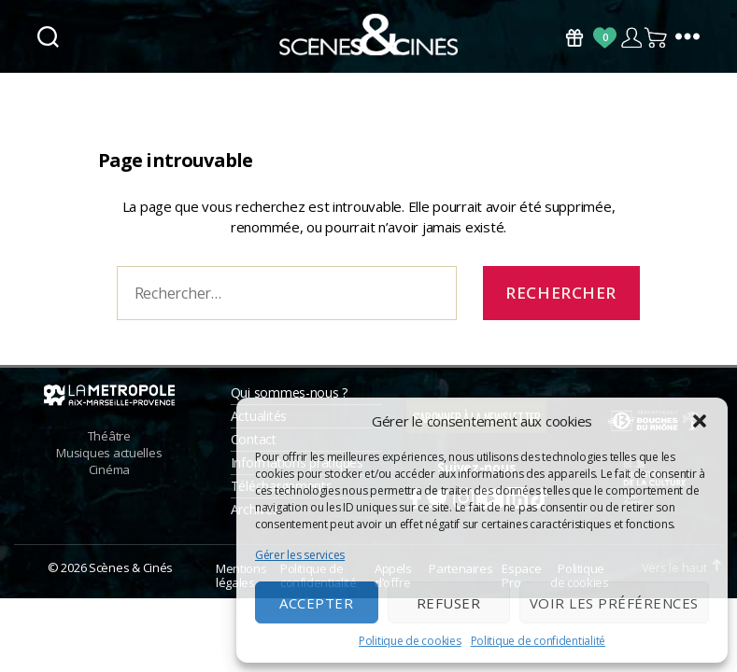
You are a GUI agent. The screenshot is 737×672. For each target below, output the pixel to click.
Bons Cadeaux (574, 37)
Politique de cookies (410, 641)
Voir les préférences (614, 603)
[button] (699, 421)
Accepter (316, 603)
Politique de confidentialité (538, 641)
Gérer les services (300, 555)
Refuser (449, 603)
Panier (657, 37)
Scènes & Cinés (131, 575)
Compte (631, 37)
